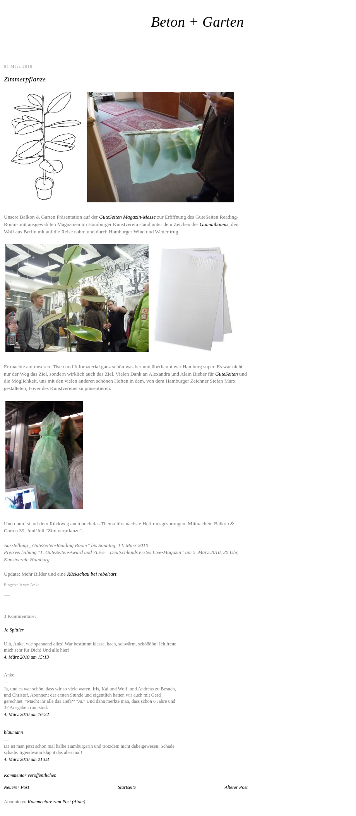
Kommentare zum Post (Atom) (56, 801)
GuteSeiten (226, 374)
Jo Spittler (14, 630)
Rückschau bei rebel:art (91, 574)
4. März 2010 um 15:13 (26, 657)
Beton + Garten (197, 22)
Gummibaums (214, 224)
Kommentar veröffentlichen (30, 775)
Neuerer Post (16, 787)
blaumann (13, 732)
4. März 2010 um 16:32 (26, 714)
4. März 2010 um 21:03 (26, 759)
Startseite (127, 787)
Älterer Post (236, 787)
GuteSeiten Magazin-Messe (127, 217)
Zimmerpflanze (25, 79)
